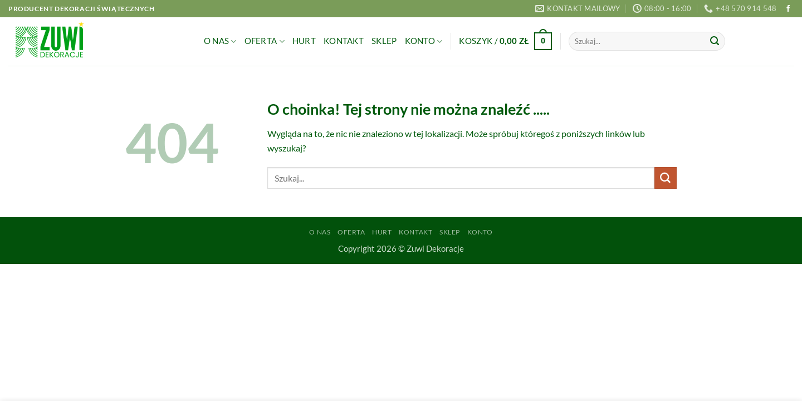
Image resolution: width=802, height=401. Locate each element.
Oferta (264, 41)
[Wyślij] (714, 41)
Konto (424, 41)
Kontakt (344, 41)
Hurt (304, 41)
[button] (505, 41)
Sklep (384, 41)
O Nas (220, 41)
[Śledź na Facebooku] (788, 9)
